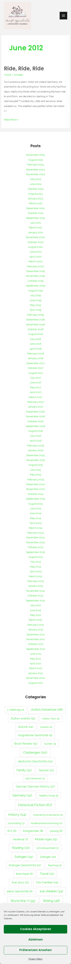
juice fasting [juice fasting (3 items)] (16, 823)
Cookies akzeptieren (35, 929)
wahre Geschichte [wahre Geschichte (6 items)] (20, 891)
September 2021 (35, 217)
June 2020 (36, 251)
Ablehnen (35, 940)
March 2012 (35, 619)
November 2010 (35, 677)
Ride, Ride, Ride (24, 68)
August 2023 (35, 193)
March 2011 (35, 668)
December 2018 (35, 319)
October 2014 (36, 493)
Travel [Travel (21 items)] (47, 874)
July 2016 (35, 435)
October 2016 (35, 421)
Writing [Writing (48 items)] (51, 901)
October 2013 (35, 547)
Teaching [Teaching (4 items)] (55, 865)
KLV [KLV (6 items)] (12, 830)
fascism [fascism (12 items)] (46, 770)
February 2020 (35, 266)
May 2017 (35, 387)
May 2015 (35, 474)
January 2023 (35, 198)
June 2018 (35, 343)
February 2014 (35, 532)
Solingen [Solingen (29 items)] (24, 857)
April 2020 (35, 256)
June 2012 (35, 610)
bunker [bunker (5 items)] (50, 743)
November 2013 (35, 542)
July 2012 (35, 605)
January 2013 (35, 585)
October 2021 (35, 212)
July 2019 (35, 295)
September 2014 (35, 498)
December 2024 (35, 169)
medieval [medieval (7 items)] (20, 839)
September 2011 (35, 648)
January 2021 (35, 232)
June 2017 (35, 382)
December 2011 (36, 634)
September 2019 (35, 285)
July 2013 (35, 561)
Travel (7, 74)
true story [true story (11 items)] (20, 882)
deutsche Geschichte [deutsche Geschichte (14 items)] (35, 761)
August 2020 (35, 246)
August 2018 (35, 334)
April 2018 (36, 348)
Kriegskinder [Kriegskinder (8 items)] (33, 830)
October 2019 (36, 280)
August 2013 (35, 556)
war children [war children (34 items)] (51, 891)
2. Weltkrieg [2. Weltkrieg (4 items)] (15, 709)
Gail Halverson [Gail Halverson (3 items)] (35, 778)
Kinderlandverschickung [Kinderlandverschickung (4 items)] (46, 823)
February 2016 (35, 445)
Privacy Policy (36, 959)
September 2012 (35, 600)
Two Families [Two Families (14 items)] (47, 882)
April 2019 (35, 309)
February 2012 (35, 624)
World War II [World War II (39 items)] (22, 901)
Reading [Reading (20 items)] (21, 848)
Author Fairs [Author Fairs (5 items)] (51, 718)
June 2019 (35, 300)
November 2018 (35, 324)
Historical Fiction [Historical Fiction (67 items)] (35, 805)
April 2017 (35, 392)
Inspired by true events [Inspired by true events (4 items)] (48, 814)
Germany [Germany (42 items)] (22, 795)
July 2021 (35, 222)
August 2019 (35, 290)
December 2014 (35, 484)
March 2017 (35, 397)
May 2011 (35, 658)
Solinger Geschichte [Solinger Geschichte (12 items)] (25, 865)
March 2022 (35, 203)
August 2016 (35, 430)
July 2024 (35, 179)
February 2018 (35, 353)
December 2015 (35, 455)
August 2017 (35, 372)
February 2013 (35, 581)
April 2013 (35, 571)
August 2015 (35, 464)
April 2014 (35, 522)
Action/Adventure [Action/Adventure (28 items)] (47, 709)
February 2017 (35, 401)
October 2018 (35, 329)
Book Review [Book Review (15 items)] (25, 743)
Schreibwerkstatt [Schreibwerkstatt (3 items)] (47, 848)
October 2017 (35, 367)
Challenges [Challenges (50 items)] (35, 752)
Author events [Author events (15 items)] (23, 718)
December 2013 (35, 537)
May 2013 (35, 566)
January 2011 (35, 673)
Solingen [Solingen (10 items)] (48, 856)
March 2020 (36, 261)
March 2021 (35, 227)
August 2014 (35, 503)
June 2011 (35, 653)
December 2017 (35, 363)
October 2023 (36, 188)
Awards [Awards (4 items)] (46, 726)
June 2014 (35, 513)
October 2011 (35, 643)
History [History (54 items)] (17, 814)
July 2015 (35, 469)
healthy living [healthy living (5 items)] (49, 795)
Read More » (11, 119)
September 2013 (35, 552)
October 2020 (35, 242)
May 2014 (35, 518)
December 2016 (35, 411)
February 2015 (35, 479)
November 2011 (35, 639)
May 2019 (35, 305)
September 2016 (35, 426)
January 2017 (35, 406)
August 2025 (35, 159)
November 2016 (35, 416)
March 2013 (35, 576)
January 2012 (35, 629)
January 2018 (35, 358)
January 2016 (35, 450)
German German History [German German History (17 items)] (35, 786)
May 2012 (35, 614)
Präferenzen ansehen (35, 950)
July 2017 (35, 377)
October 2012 (35, 595)
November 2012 (35, 590)
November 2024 (35, 174)
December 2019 (35, 271)
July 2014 (35, 508)
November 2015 (35, 460)
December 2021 (35, 208)
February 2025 (35, 164)
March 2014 (35, 527)
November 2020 (35, 237)
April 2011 (35, 663)
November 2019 (35, 275)
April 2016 (36, 440)
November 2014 (35, 488)
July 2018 (35, 338)
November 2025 (35, 154)
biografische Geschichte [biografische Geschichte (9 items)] (35, 735)
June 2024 (35, 183)
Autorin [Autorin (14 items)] (25, 727)
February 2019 (35, 314)
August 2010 (35, 682)
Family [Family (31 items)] (24, 770)
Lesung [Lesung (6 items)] (56, 830)
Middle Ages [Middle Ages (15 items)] (46, 839)
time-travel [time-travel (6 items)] (24, 873)
